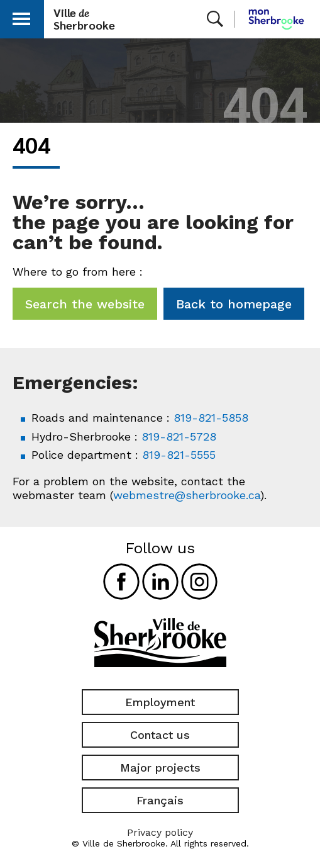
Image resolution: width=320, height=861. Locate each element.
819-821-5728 (178, 436)
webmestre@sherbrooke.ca (186, 495)
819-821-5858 (211, 417)
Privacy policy (160, 832)
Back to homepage (234, 304)
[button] (21, 17)
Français (160, 800)
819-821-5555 (179, 454)
